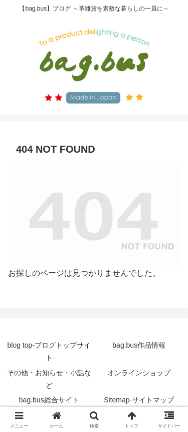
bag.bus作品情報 (138, 345)
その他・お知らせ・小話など (49, 379)
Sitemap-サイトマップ (139, 400)
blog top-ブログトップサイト (49, 351)
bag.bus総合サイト (49, 400)
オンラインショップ (138, 373)
